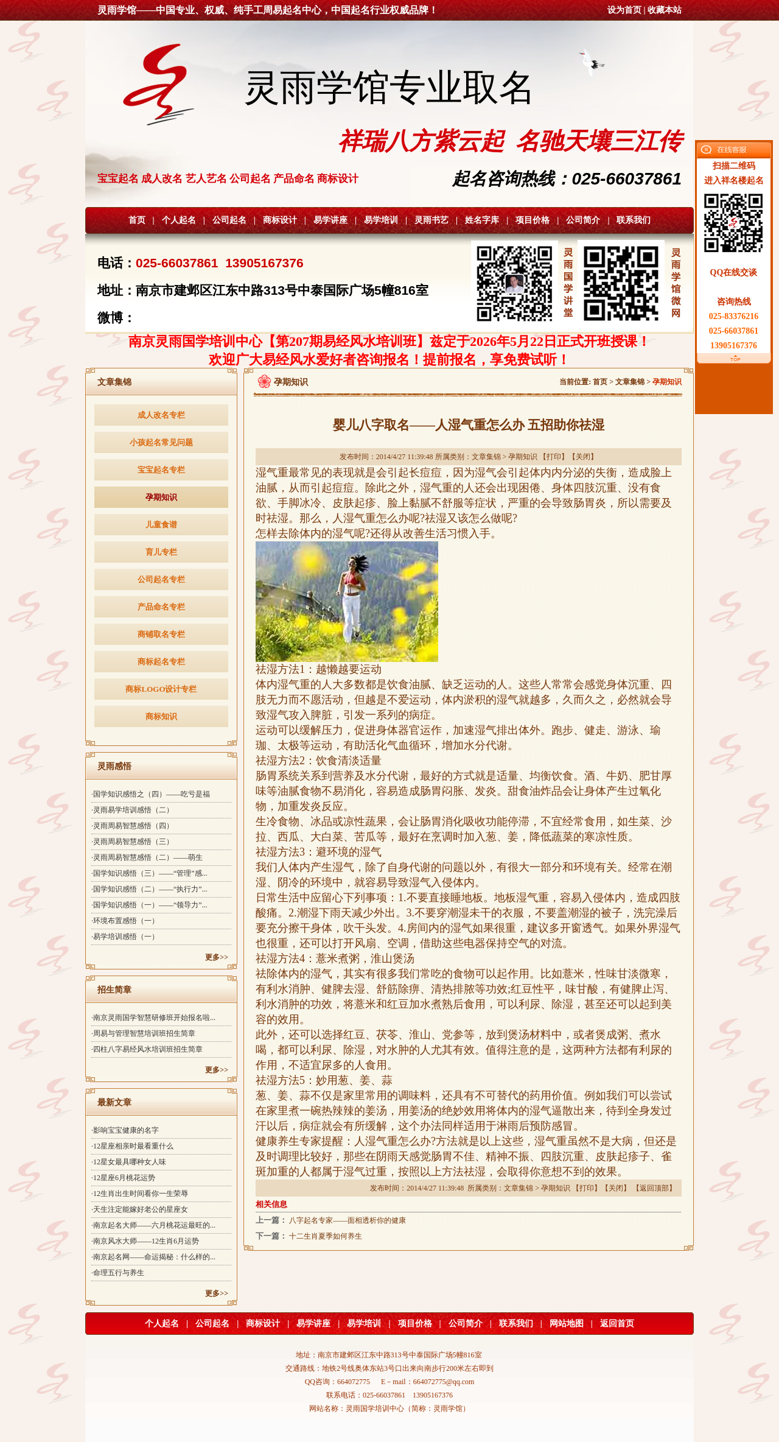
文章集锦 (630, 382)
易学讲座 (330, 220)
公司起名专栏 (161, 579)
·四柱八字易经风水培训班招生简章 (147, 1049)
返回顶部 (654, 1188)
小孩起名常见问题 (161, 442)
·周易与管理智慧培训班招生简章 (143, 1033)
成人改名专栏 (161, 415)
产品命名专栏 (161, 606)
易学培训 (381, 220)
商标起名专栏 (161, 661)
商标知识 (161, 716)
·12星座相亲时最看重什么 (132, 1146)
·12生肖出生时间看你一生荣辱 (139, 1193)
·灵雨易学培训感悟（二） (132, 810)
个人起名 (179, 220)
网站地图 (567, 1323)
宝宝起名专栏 (161, 469)
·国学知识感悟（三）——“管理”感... (149, 873)
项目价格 (532, 220)
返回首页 (617, 1323)
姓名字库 (482, 220)
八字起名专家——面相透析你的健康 (347, 1220)
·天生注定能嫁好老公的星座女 (139, 1209)
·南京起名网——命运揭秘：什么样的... (153, 1257)
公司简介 (583, 220)
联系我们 (634, 220)
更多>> (216, 957)
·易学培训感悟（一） (125, 936)
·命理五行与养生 (117, 1272)
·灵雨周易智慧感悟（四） (132, 825)
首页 (136, 220)
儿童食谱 (161, 524)
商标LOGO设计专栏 (161, 689)
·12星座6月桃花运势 (123, 1177)
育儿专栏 (161, 552)
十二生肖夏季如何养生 (325, 1236)
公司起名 (229, 220)
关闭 (583, 456)
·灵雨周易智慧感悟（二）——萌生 (147, 857)
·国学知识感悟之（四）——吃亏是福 (150, 794)
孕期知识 (161, 497)
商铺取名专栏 (161, 634)
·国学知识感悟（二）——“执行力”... (149, 889)
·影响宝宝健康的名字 (125, 1130)
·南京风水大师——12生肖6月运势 (145, 1241)
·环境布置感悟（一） (125, 920)
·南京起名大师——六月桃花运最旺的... (153, 1225)
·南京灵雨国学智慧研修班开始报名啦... (153, 1017)
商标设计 (280, 220)
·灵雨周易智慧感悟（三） (132, 841)
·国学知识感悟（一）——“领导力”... (149, 905)
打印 (554, 456)
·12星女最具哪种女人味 (128, 1162)
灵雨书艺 (431, 220)
